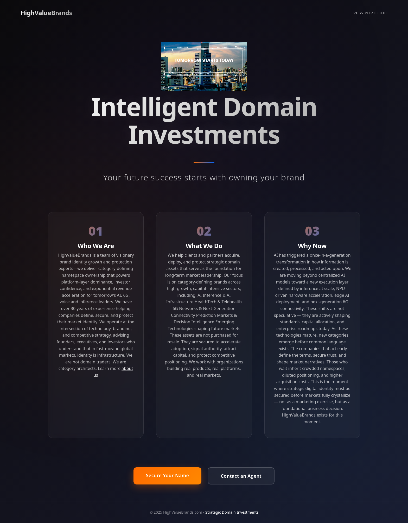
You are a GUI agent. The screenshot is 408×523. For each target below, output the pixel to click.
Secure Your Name (167, 475)
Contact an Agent (241, 476)
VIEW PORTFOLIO (370, 12)
